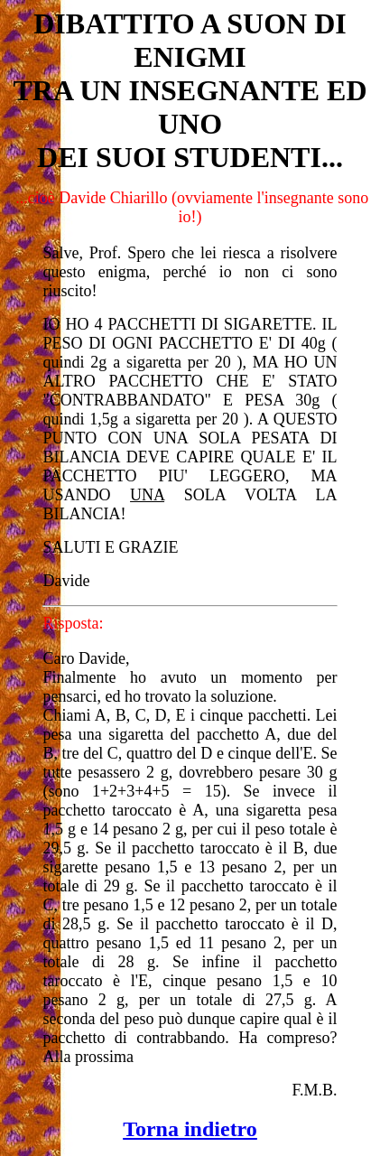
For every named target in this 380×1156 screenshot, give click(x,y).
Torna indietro (190, 1129)
